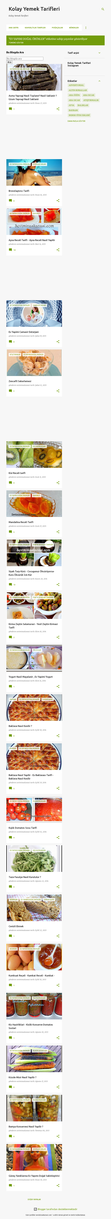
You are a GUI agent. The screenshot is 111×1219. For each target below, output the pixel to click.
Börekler (74, 28)
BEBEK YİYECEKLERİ (79, 115)
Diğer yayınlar (34, 1199)
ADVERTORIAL (76, 85)
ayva (71, 105)
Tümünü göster (16, 43)
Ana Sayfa (13, 28)
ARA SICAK (74, 100)
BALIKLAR (83, 105)
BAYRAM (73, 110)
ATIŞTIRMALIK (91, 100)
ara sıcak (88, 95)
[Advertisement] (33, 137)
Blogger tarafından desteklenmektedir (55, 1209)
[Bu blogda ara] (24, 58)
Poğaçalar (57, 28)
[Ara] (103, 9)
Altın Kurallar (78, 90)
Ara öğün (74, 95)
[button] (58, 109)
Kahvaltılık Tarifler (35, 28)
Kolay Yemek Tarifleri (34, 9)
